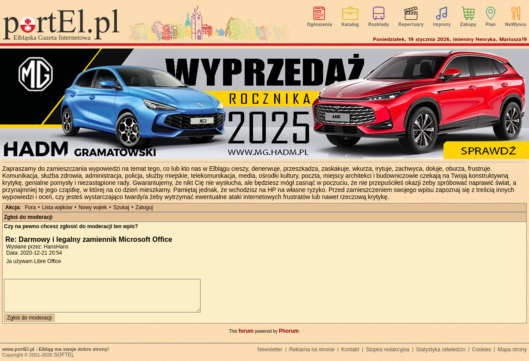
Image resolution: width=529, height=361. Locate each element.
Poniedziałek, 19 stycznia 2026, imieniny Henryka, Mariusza (450, 39)
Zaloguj (144, 207)
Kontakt (350, 349)
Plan (491, 24)
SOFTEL (64, 355)
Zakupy (468, 24)
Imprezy (442, 24)
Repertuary (410, 24)
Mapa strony (512, 349)
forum (245, 331)
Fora (30, 207)
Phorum (288, 331)
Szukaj (121, 207)
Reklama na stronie (312, 349)
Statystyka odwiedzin (441, 349)
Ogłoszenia (319, 24)
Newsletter (270, 349)
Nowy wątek (92, 207)
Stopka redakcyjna (388, 349)
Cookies (481, 349)
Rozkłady (378, 24)
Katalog (350, 24)
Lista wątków (57, 207)
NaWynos (515, 24)
